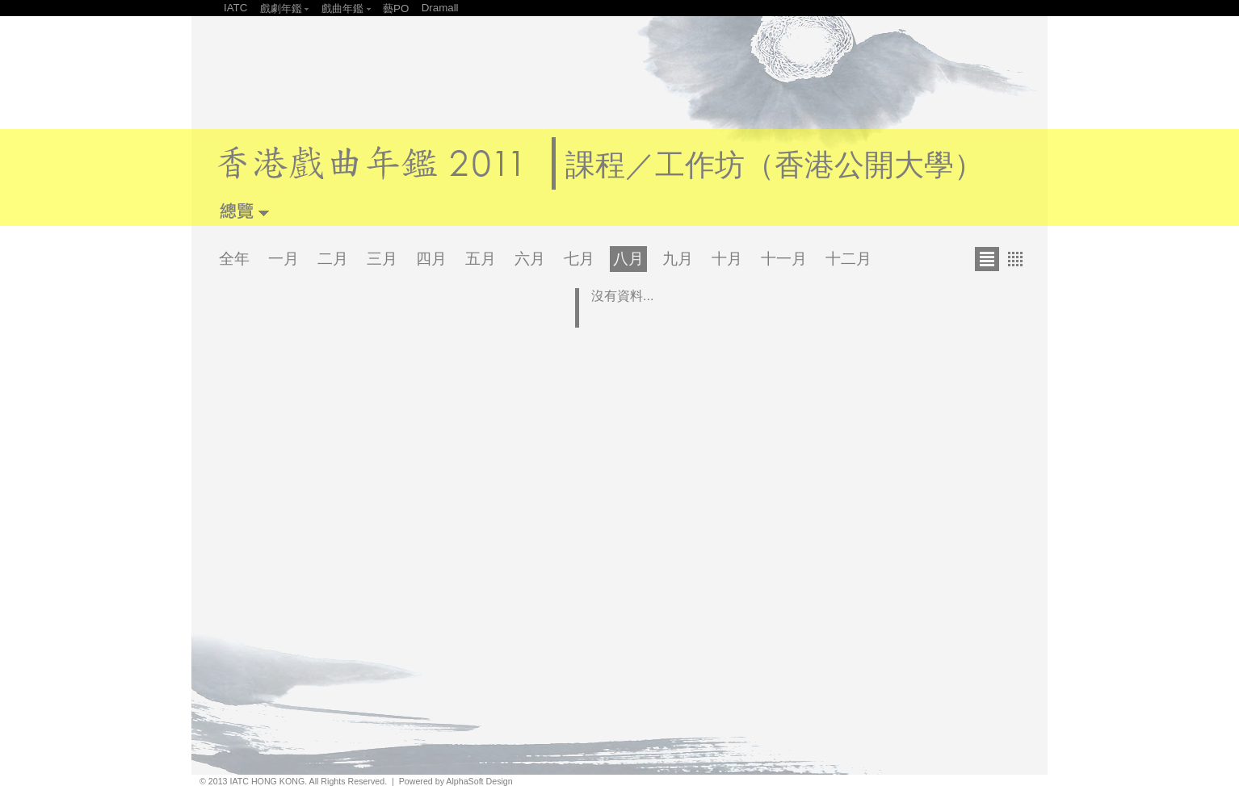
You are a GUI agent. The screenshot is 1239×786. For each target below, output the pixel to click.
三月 (382, 258)
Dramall (440, 8)
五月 (480, 258)
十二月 (848, 258)
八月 (628, 258)
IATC (235, 8)
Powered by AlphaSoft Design (456, 781)
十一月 (784, 258)
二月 (332, 258)
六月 (529, 258)
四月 (431, 258)
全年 (234, 258)
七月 (579, 258)
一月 (283, 258)
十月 (727, 258)
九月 (677, 258)
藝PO (396, 8)
